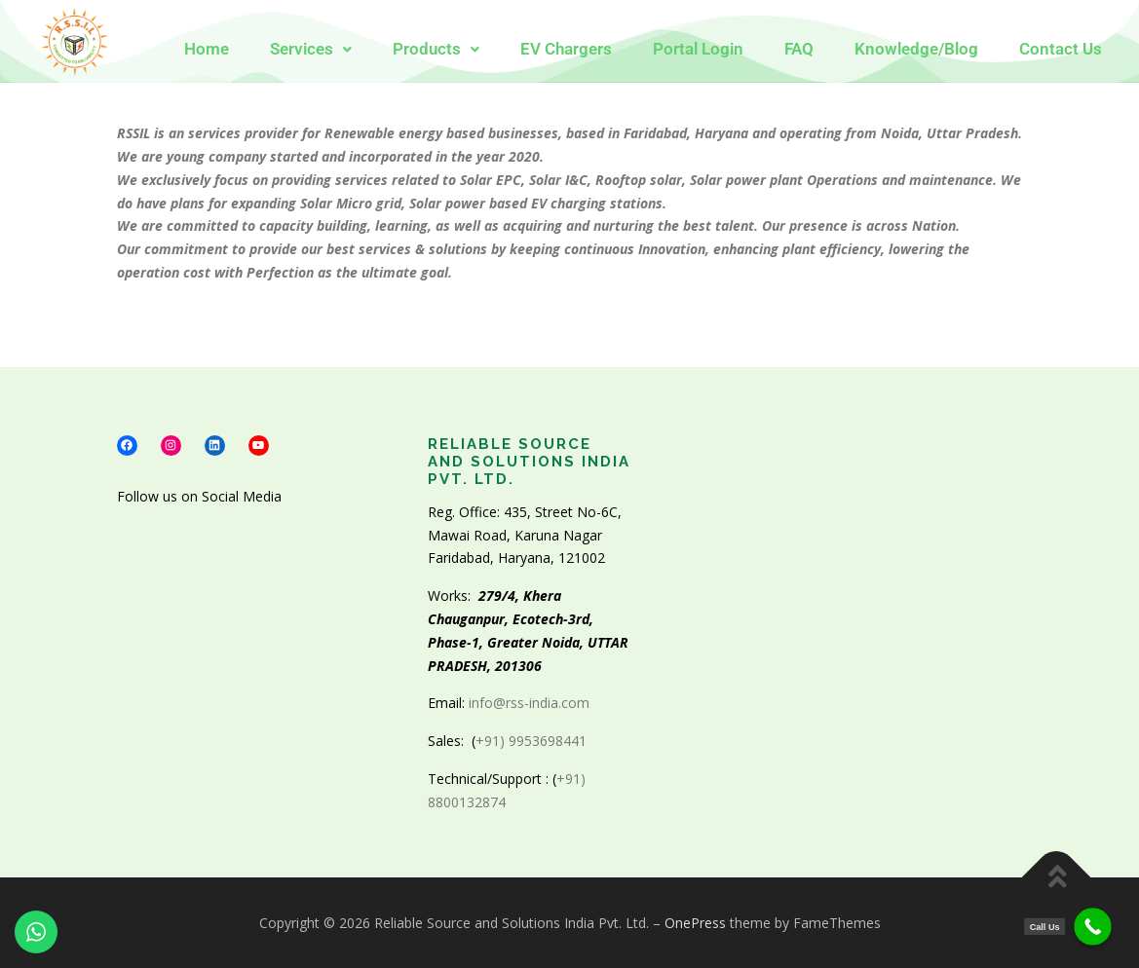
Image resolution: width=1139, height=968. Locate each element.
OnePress (695, 922)
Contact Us (1060, 49)
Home (206, 49)
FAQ (799, 49)
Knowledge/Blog (916, 49)
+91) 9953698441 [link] (532, 740)
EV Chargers (566, 49)
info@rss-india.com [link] (529, 702)
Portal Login (698, 49)
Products (436, 49)
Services (311, 49)
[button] (311, 49)
